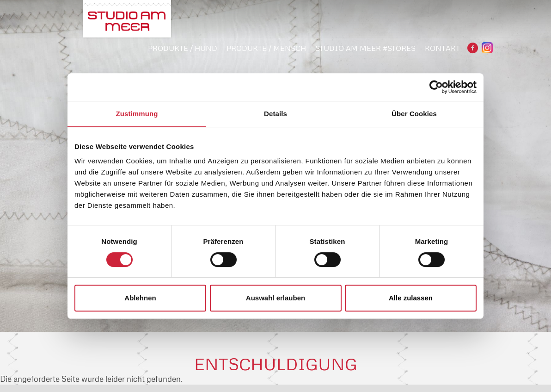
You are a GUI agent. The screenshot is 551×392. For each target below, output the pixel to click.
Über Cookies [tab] (414, 114)
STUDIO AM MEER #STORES (365, 48)
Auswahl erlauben (275, 298)
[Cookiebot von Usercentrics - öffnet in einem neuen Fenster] (436, 87)
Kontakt (442, 48)
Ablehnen (140, 298)
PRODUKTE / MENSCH (266, 48)
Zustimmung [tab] (137, 114)
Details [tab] (275, 114)
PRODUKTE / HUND (182, 48)
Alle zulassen (411, 298)
